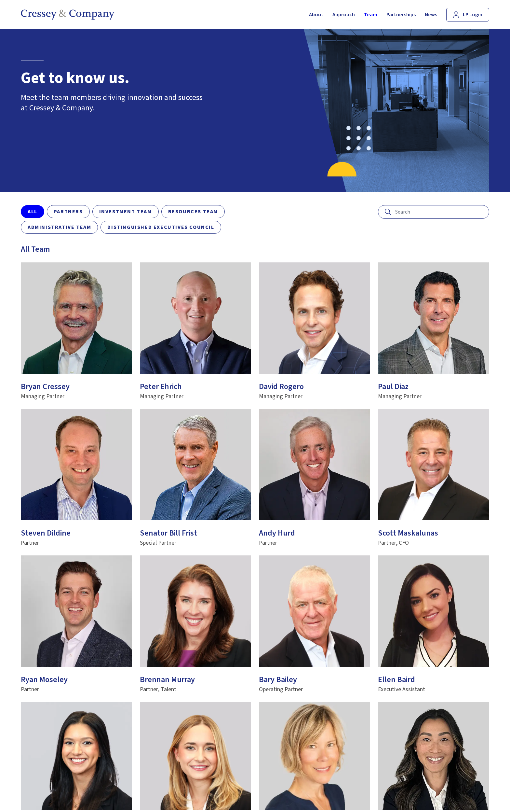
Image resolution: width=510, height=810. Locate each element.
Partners (68, 211)
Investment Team (125, 211)
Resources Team (193, 211)
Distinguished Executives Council (160, 227)
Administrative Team (59, 227)
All (32, 211)
